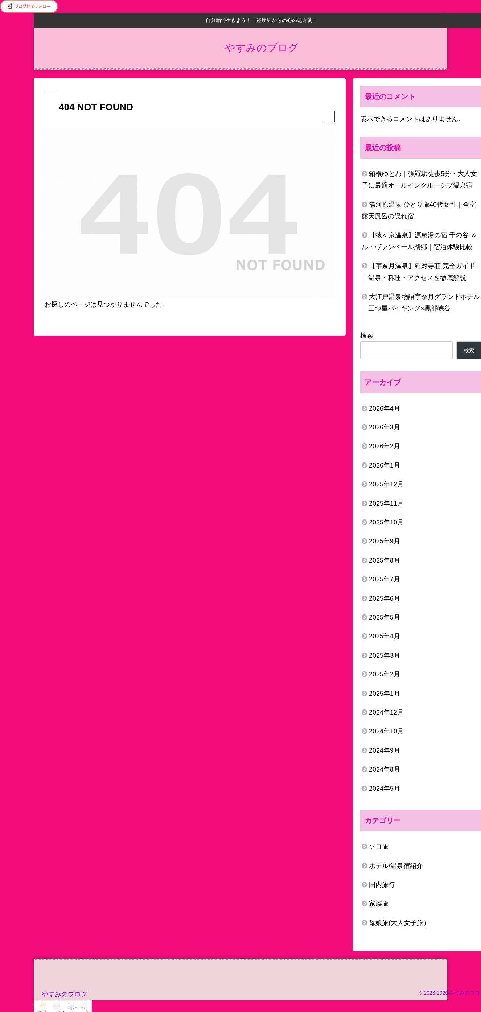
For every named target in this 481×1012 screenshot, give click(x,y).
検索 (366, 335)
